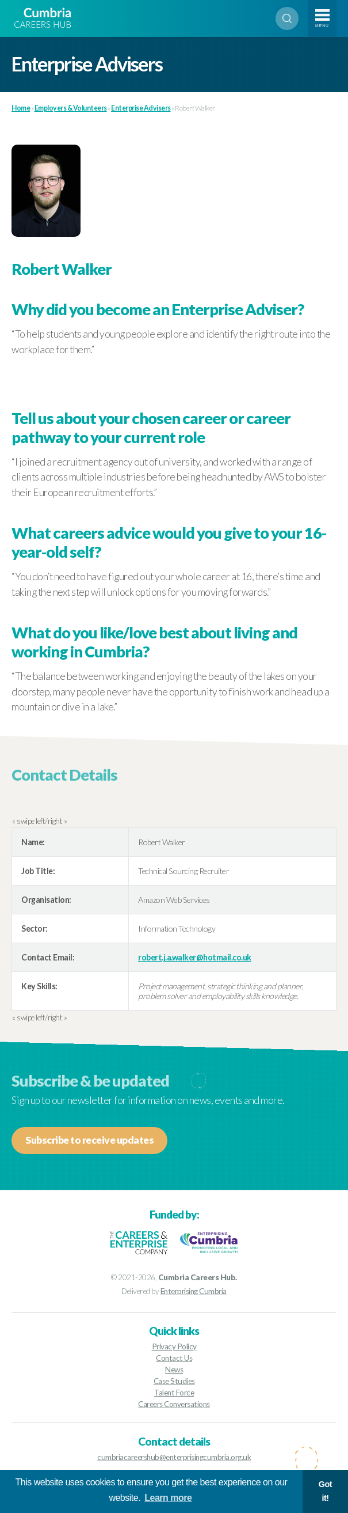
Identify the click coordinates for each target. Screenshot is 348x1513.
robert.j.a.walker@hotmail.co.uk (194, 957)
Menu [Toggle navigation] (322, 26)
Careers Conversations (174, 1404)
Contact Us (174, 1358)
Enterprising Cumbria (193, 1291)
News (174, 1369)
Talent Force (174, 1392)
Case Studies (174, 1381)
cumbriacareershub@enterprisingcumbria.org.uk (174, 1457)
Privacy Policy (174, 1346)
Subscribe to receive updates (89, 1140)
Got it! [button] (325, 1491)
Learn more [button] (168, 1498)
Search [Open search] (287, 18)
